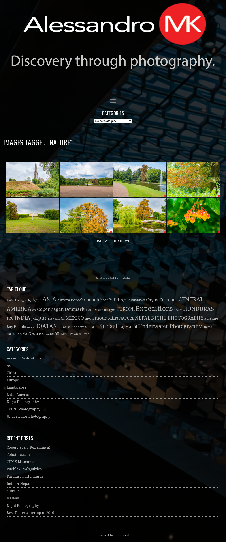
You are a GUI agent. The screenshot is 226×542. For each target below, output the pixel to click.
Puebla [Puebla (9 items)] (20, 326)
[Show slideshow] (113, 241)
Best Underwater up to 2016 (30, 513)
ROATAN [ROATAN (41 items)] (46, 326)
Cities (11, 373)
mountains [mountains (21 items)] (106, 318)
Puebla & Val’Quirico (24, 469)
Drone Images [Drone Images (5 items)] (104, 309)
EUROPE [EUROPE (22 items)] (125, 309)
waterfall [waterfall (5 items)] (52, 333)
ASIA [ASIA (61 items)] (49, 299)
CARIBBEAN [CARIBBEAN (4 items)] (136, 300)
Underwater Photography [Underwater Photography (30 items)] (170, 326)
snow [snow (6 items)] (62, 327)
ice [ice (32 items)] (10, 318)
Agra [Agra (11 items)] (36, 300)
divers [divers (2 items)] (89, 310)
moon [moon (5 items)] (89, 318)
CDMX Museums (20, 462)
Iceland (13, 498)
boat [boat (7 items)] (104, 300)
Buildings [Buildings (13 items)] (118, 299)
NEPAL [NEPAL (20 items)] (142, 318)
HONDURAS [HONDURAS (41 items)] (198, 309)
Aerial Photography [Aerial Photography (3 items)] (19, 300)
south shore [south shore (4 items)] (76, 327)
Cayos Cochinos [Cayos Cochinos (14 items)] (162, 299)
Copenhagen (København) (28, 447)
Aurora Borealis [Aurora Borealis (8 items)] (71, 300)
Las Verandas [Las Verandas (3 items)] (56, 318)
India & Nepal (18, 484)
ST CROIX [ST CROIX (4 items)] (91, 327)
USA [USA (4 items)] (18, 333)
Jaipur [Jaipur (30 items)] (39, 318)
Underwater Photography (28, 416)
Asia (10, 365)
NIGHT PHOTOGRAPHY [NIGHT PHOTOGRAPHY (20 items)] (177, 318)
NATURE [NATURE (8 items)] (126, 318)
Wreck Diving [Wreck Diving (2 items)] (81, 334)
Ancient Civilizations (24, 358)
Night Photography (23, 402)
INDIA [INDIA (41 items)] (22, 318)
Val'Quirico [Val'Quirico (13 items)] (34, 333)
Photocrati (122, 535)
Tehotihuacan (18, 455)
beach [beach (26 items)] (93, 299)
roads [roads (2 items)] (30, 327)
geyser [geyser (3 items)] (178, 309)
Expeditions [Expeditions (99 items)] (154, 308)
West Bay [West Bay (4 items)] (66, 333)
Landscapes (16, 387)
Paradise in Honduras (25, 476)
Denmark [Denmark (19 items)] (75, 309)
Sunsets (13, 491)
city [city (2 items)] (34, 310)
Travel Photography (23, 409)
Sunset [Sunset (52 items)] (108, 326)
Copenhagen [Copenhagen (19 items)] (50, 309)
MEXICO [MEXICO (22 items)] (75, 318)
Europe (13, 380)
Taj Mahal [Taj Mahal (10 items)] (128, 326)
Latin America (19, 395)
